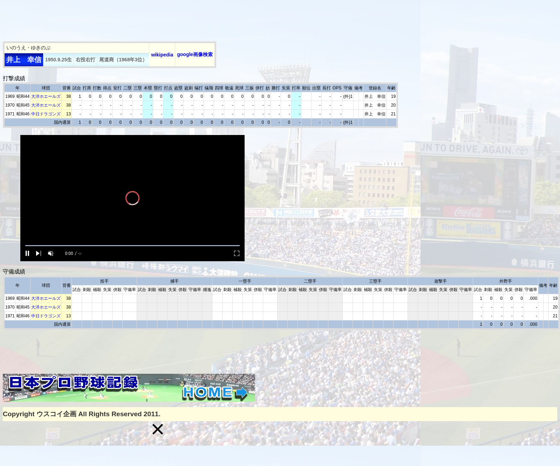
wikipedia (162, 55)
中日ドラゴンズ (46, 114)
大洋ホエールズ (46, 96)
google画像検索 (195, 54)
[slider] (132, 245)
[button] (157, 429)
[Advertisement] (130, 18)
